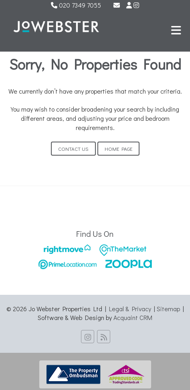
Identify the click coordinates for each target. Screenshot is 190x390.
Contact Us (73, 148)
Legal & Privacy (130, 308)
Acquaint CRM (132, 317)
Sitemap (168, 308)
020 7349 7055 (76, 5)
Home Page (118, 148)
